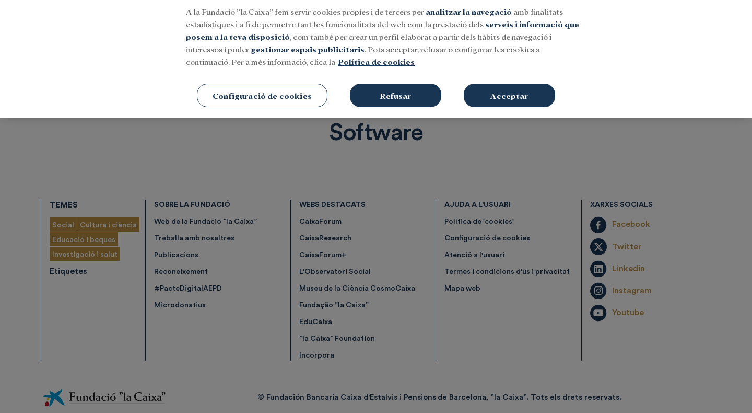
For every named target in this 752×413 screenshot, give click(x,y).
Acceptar (509, 80)
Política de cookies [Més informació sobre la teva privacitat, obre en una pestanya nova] (376, 46)
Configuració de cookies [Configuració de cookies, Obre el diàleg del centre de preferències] (262, 80)
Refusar (395, 80)
